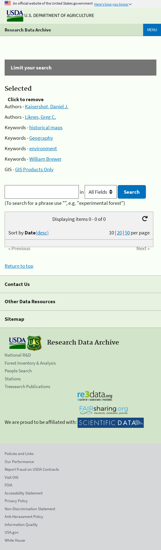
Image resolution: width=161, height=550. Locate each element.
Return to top (19, 266)
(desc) (42, 232)
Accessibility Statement (23, 493)
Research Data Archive (28, 30)
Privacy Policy (16, 500)
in (99, 191)
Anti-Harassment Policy (24, 516)
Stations (13, 379)
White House (15, 540)
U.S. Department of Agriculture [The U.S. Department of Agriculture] (50, 15)
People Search (18, 371)
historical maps (45, 127)
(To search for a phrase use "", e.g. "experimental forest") (65, 203)
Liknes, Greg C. (40, 117)
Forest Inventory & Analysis (30, 363)
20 (119, 232)
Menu (152, 29)
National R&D (18, 355)
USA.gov (11, 532)
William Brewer (45, 158)
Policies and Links (19, 453)
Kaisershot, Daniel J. (46, 106)
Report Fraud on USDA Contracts (32, 469)
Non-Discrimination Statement (30, 508)
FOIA (8, 485)
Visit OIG (11, 477)
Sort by (28, 232)
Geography (41, 137)
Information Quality (21, 524)
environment (43, 148)
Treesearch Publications (27, 386)
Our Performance (19, 461)
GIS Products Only (34, 169)
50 (127, 232)
